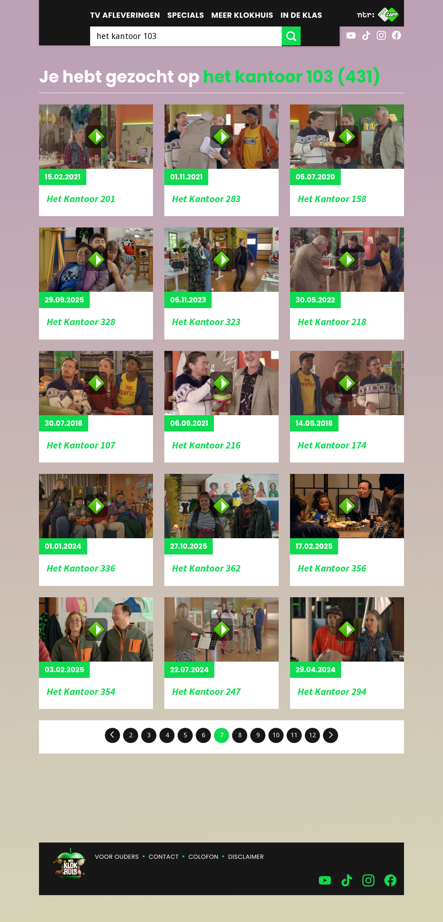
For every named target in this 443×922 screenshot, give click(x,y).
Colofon (203, 856)
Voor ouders (117, 856)
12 (312, 735)
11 (294, 735)
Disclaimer (246, 856)
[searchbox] (205, 35)
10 (276, 735)
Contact (164, 856)
